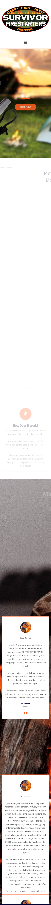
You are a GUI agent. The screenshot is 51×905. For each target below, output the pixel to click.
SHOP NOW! (25, 110)
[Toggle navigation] (25, 41)
